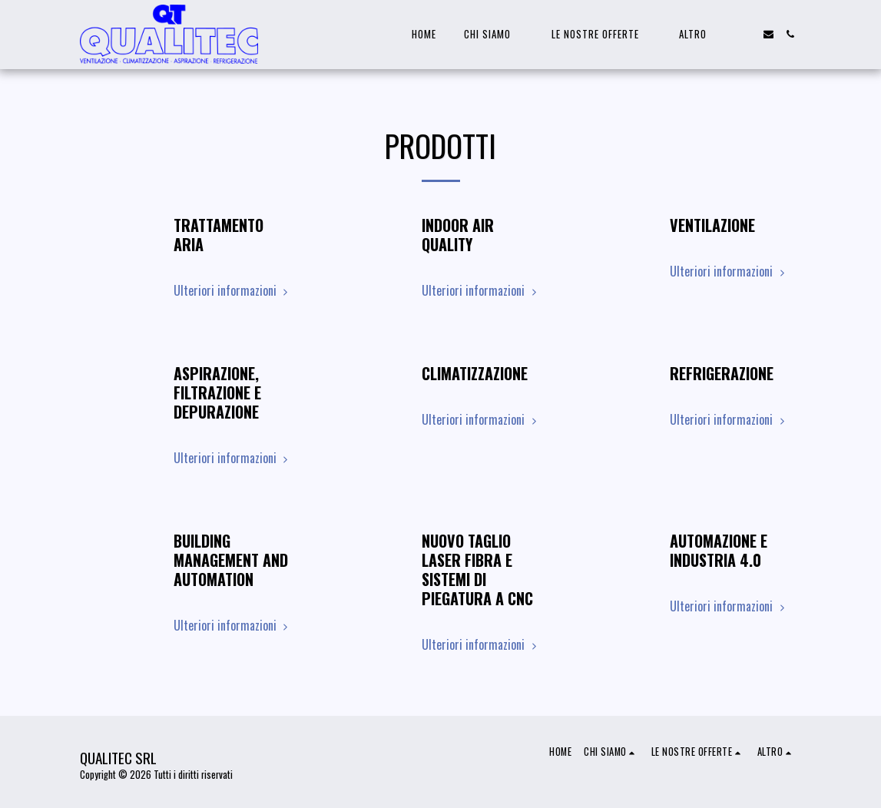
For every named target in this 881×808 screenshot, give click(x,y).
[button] (493, 34)
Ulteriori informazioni (233, 290)
